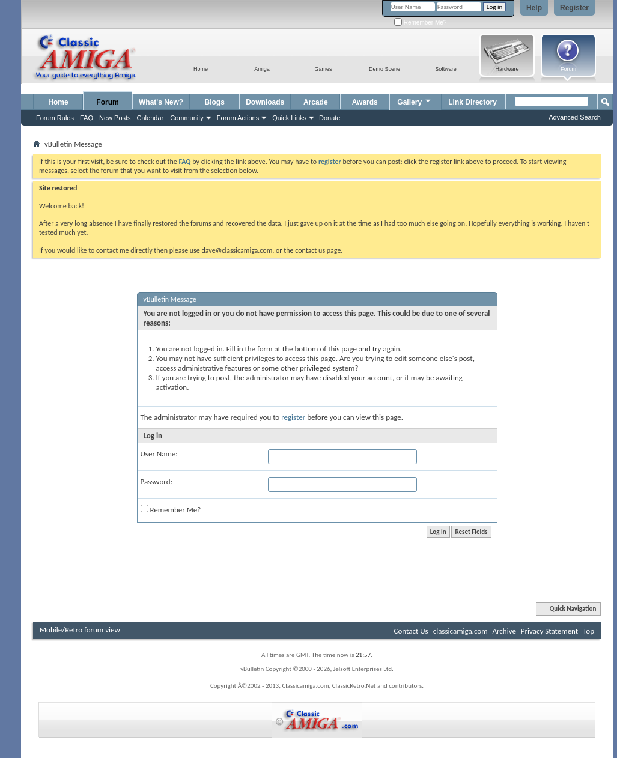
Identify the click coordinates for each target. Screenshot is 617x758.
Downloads (265, 102)
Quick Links (289, 117)
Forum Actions (238, 117)
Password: (156, 481)
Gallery (414, 100)
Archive (503, 630)
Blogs (215, 102)
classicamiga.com (460, 630)
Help (534, 8)
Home (58, 102)
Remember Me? (420, 22)
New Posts (115, 117)
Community (187, 117)
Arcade (315, 102)
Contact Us (411, 630)
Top (588, 630)
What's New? (161, 102)
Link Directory (472, 102)
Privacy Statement (549, 630)
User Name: (159, 453)
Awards (365, 102)
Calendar (150, 117)
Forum (107, 102)
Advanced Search (575, 117)
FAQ (86, 117)
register (293, 417)
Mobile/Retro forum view (80, 629)
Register (574, 8)
